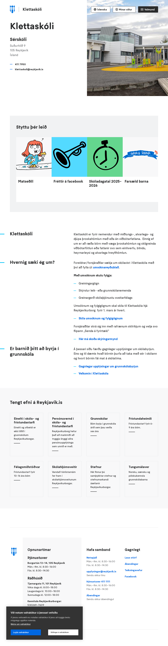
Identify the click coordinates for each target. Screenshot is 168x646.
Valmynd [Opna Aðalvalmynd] (150, 9)
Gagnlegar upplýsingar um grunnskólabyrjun (108, 373)
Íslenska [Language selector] (102, 9)
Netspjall (103, 561)
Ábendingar (103, 597)
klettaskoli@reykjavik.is (29, 69)
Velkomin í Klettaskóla (93, 380)
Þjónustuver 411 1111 (103, 585)
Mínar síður (125, 9)
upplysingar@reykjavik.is (103, 573)
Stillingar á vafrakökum (60, 632)
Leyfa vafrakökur (21, 632)
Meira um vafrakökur (21, 624)
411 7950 (20, 64)
